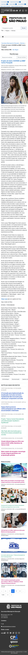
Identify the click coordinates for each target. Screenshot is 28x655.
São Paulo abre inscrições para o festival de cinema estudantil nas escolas (11, 432)
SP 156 (2, 12)
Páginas (7, 30)
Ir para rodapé (13, 4)
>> (7, 595)
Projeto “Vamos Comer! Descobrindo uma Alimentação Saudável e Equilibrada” (12, 420)
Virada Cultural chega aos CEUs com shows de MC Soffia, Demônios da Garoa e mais (12, 443)
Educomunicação (15, 379)
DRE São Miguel (5, 379)
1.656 (2, 595)
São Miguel (15, 49)
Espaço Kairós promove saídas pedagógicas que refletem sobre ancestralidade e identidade (13, 408)
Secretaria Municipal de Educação (10, 43)
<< (5, 591)
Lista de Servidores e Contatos (9, 626)
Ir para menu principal (15, 2)
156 (3, 623)
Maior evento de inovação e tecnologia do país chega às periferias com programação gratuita (13, 453)
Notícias (13, 30)
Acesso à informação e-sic (6, 9)
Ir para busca (4, 4)
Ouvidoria (3, 10)
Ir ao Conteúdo (5, 2)
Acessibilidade (22, 4)
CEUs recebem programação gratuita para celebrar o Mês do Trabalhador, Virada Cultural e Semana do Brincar (12, 581)
